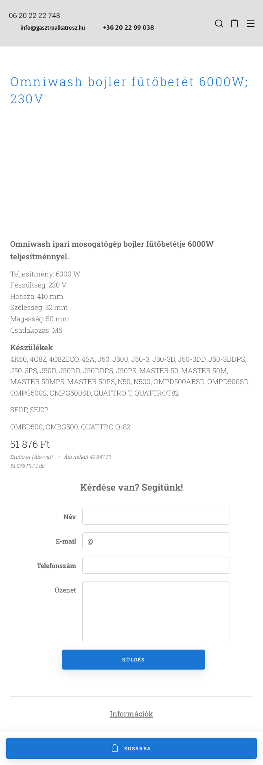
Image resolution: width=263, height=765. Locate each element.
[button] (218, 23)
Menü (250, 23)
